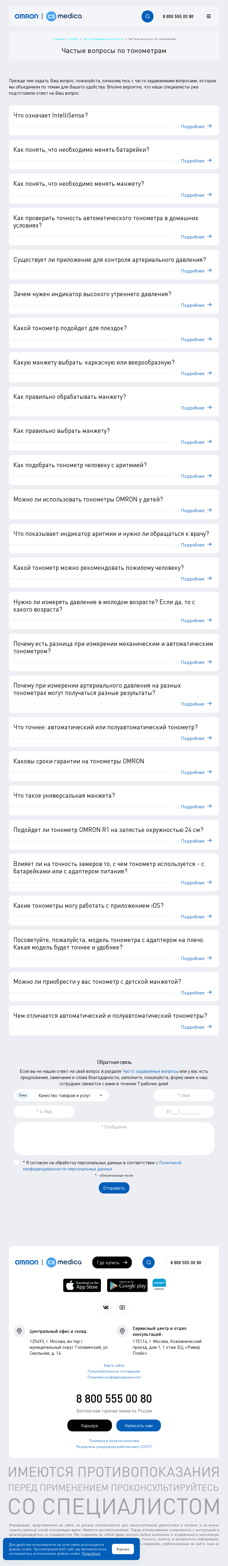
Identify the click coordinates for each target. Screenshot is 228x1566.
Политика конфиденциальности (114, 1377)
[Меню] (209, 16)
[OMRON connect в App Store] (82, 1285)
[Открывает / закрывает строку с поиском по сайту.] (147, 16)
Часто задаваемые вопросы (150, 1071)
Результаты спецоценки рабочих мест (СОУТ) (114, 1446)
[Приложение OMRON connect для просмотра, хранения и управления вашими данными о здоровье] (159, 1285)
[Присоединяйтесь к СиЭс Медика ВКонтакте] (106, 1307)
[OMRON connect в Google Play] (127, 1285)
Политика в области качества (114, 1440)
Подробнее (91, 1553)
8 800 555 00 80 (114, 1398)
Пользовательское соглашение (114, 1371)
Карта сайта (114, 1365)
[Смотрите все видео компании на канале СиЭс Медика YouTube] (122, 1307)
